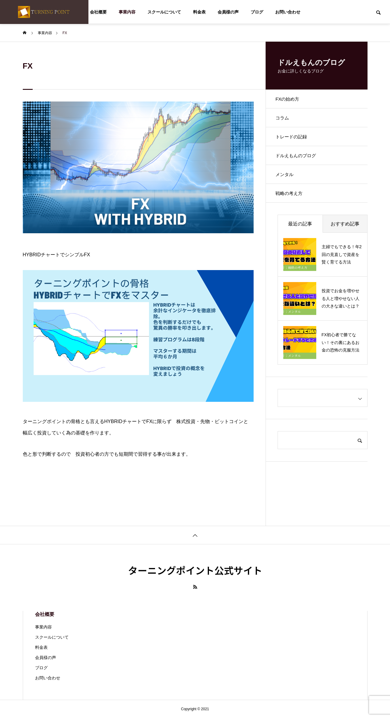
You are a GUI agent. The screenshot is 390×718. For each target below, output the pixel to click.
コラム (285, 120)
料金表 (199, 12)
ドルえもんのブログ (299, 162)
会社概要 (98, 12)
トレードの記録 (294, 141)
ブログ (257, 12)
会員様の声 (228, 12)
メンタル (287, 183)
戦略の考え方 (292, 204)
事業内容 (127, 12)
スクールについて (164, 12)
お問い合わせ (287, 12)
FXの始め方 (290, 99)
